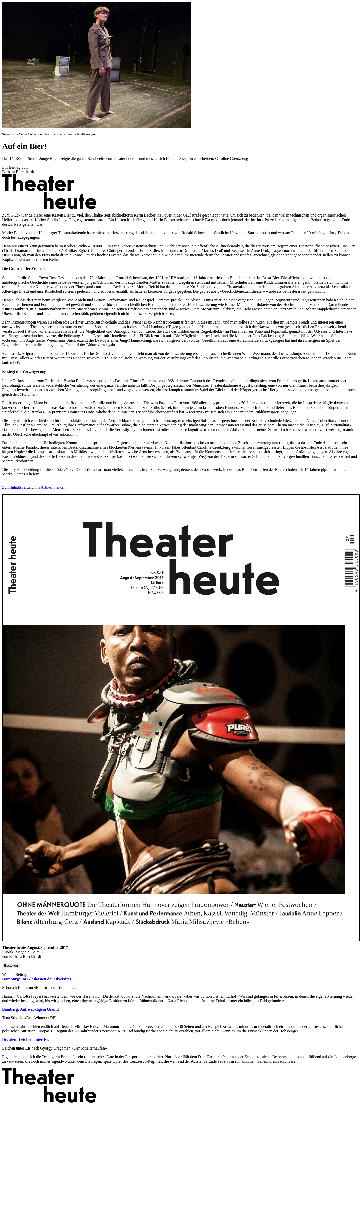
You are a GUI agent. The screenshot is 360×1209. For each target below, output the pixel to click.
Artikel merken (53, 487)
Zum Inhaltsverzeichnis (21, 487)
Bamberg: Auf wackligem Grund (30, 1009)
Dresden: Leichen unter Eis (25, 1039)
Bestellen (11, 966)
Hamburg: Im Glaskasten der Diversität (36, 979)
